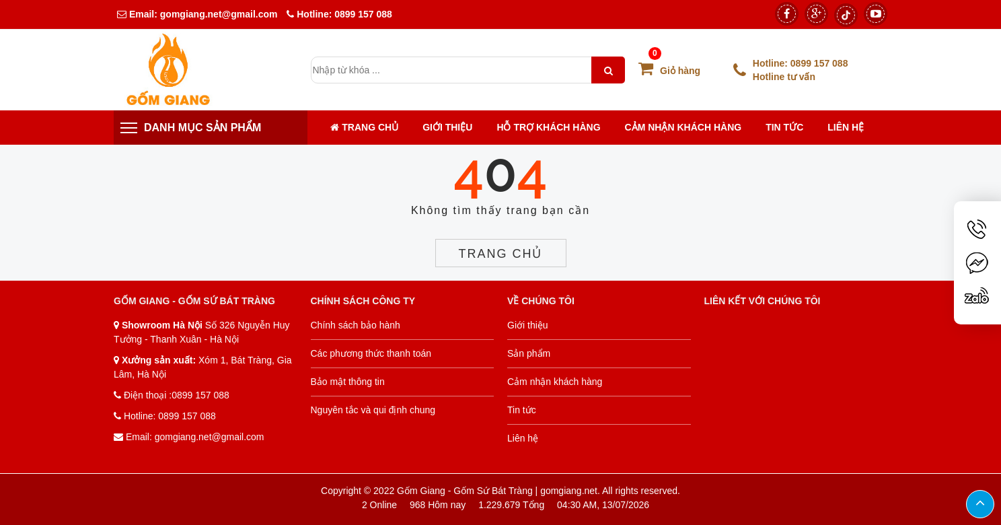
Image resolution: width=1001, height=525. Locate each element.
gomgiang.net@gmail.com (217, 14)
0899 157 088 (363, 14)
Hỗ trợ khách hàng (548, 127)
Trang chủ (364, 127)
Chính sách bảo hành (355, 325)
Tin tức (784, 127)
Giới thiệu (447, 127)
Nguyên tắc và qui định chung (373, 410)
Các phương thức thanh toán (371, 353)
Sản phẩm (528, 353)
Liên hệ (845, 127)
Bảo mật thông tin (348, 381)
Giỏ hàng (669, 70)
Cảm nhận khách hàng (683, 127)
